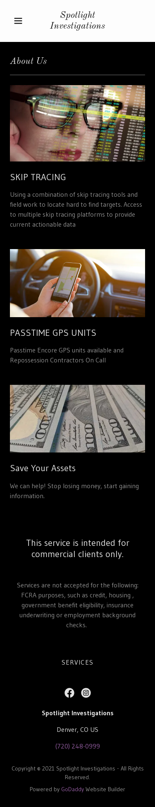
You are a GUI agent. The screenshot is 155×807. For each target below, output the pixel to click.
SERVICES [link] (77, 662)
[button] (18, 20)
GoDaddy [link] (72, 789)
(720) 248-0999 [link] (77, 746)
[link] (78, 21)
